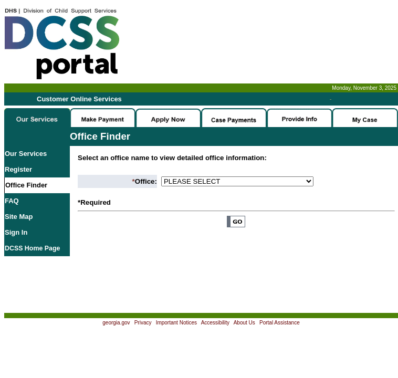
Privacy (143, 323)
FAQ (12, 201)
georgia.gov (116, 323)
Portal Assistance (279, 323)
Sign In (16, 232)
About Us (244, 323)
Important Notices (176, 323)
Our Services (26, 154)
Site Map (19, 216)
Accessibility (215, 323)
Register (18, 169)
